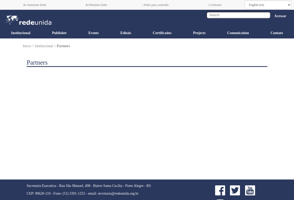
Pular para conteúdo (155, 5)
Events (93, 33)
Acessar (280, 16)
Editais (125, 33)
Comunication (238, 33)
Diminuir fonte (96, 5)
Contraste (215, 5)
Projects (199, 33)
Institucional (20, 33)
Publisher (59, 33)
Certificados (162, 33)
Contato (277, 33)
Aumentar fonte (34, 5)
